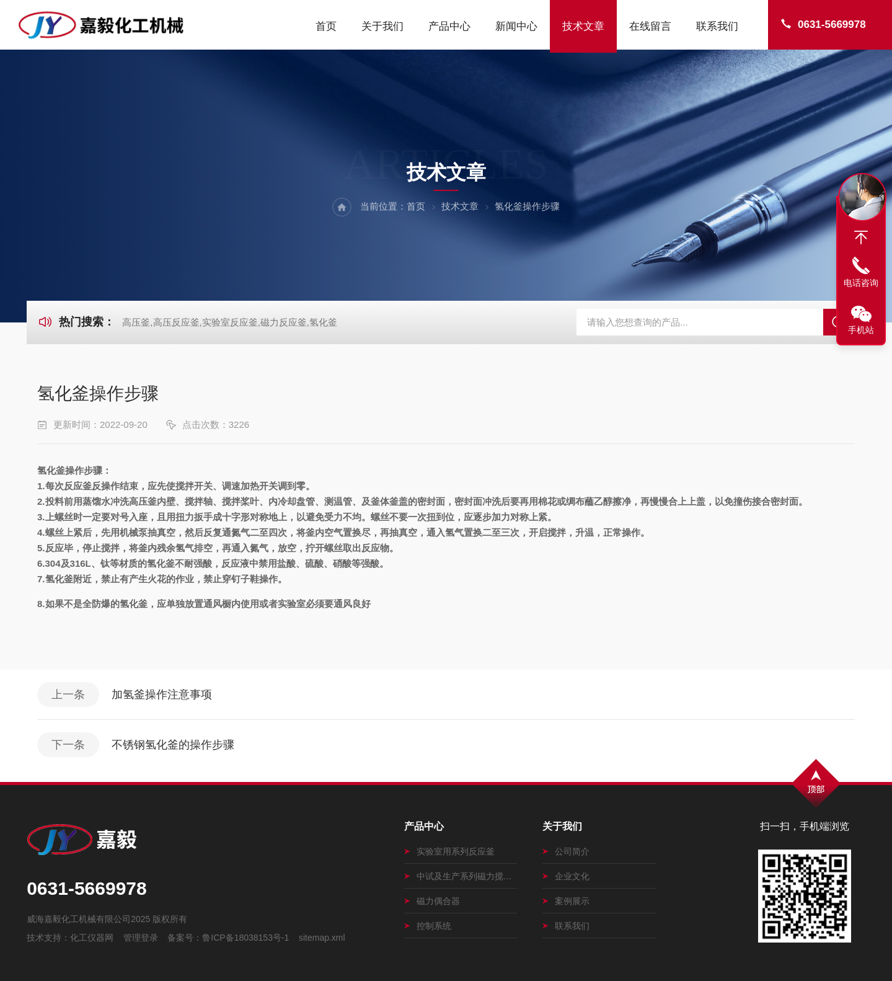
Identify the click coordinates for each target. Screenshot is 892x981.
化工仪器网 (91, 938)
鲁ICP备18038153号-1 (245, 938)
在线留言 (650, 26)
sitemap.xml (322, 938)
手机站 (861, 330)
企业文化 (566, 876)
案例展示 (566, 901)
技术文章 (583, 26)
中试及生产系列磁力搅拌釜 (461, 876)
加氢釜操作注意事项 (162, 694)
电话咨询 (861, 283)
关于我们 (382, 26)
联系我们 (717, 26)
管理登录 (140, 938)
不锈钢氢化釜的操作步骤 (173, 745)
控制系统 (427, 926)
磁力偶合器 (432, 901)
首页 (326, 26)
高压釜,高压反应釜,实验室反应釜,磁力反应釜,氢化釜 (229, 322)
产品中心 (449, 26)
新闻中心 (516, 26)
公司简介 (566, 851)
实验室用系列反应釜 (449, 851)
